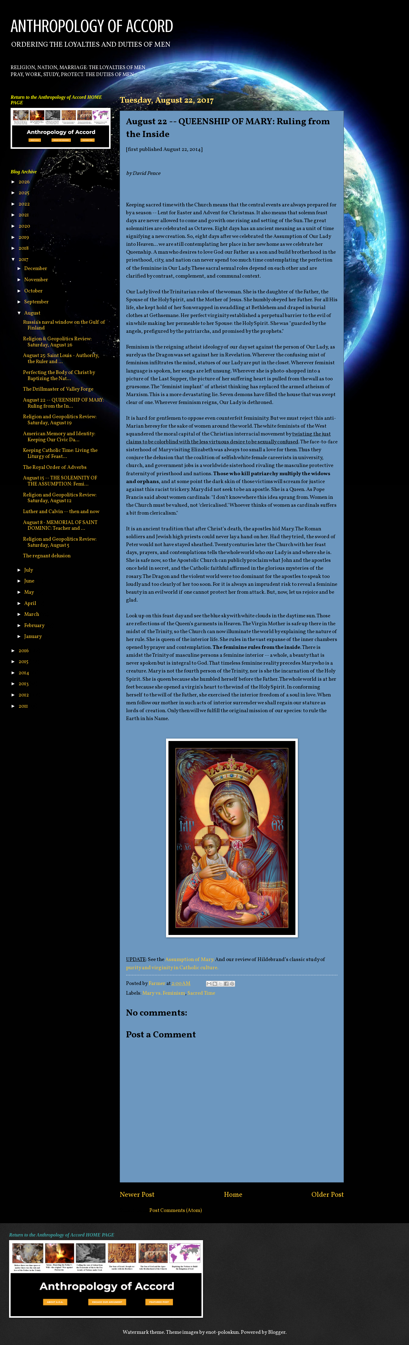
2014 (24, 672)
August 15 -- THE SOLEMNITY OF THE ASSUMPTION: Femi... (60, 481)
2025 (24, 192)
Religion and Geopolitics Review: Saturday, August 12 (60, 498)
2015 (23, 661)
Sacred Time (201, 993)
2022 (24, 204)
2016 (24, 650)
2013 (23, 683)
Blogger (276, 1332)
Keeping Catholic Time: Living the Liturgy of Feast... (60, 453)
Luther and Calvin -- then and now (61, 511)
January (33, 636)
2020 (24, 226)
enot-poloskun (222, 1332)
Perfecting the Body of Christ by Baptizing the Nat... (59, 375)
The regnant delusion (47, 555)
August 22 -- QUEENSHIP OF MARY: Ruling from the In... (63, 403)
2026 (24, 182)
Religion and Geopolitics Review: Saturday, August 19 (60, 419)
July (29, 570)
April (30, 603)
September (37, 302)
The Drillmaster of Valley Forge (58, 389)
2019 (24, 237)
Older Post (327, 1195)
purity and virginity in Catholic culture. (172, 968)
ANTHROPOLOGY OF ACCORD (92, 26)
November (36, 279)
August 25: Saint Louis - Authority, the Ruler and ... (61, 358)
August (32, 313)
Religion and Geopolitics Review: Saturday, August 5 (60, 542)
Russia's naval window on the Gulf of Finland (64, 325)
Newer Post (137, 1195)
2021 (24, 215)
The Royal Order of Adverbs (55, 467)
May (29, 592)
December (36, 268)
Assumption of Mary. (189, 959)
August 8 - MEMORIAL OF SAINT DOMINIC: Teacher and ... (60, 525)
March (32, 614)
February (34, 625)
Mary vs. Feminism (163, 993)
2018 (23, 248)
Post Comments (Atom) (175, 1210)
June (29, 581)
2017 (23, 259)
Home (233, 1195)
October (34, 291)
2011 (23, 706)
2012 (24, 695)
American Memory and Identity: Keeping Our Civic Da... (59, 436)
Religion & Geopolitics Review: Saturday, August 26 (57, 342)
